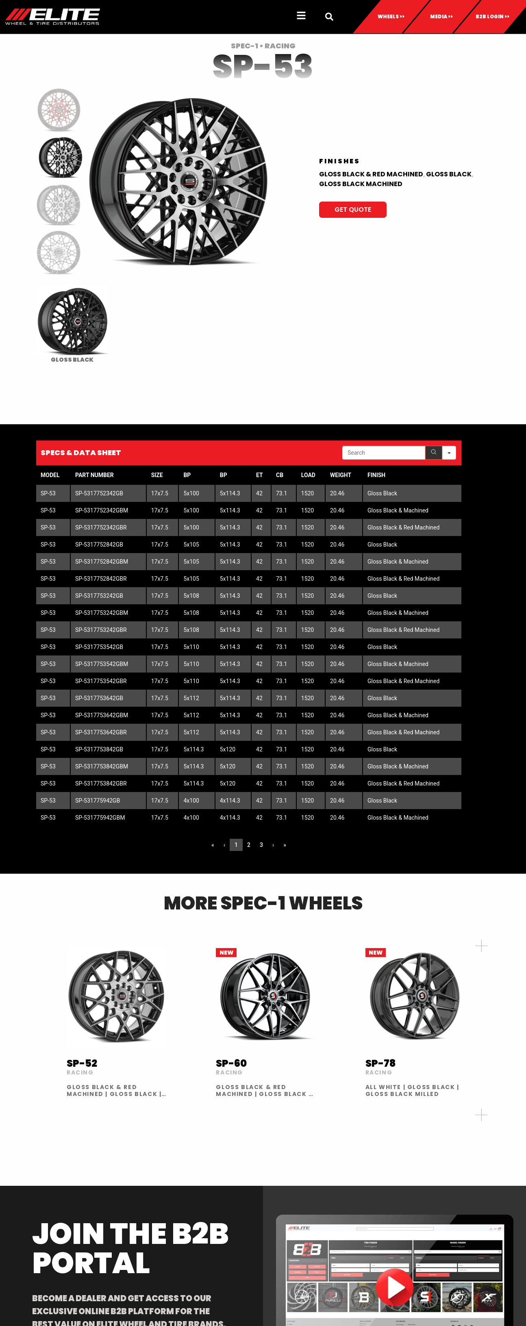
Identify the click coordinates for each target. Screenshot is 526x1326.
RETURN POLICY (294, 1217)
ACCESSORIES (39, 1227)
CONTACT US (460, 1198)
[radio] (72, 324)
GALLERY (368, 1208)
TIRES (27, 1208)
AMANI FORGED (125, 1198)
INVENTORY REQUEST (301, 1208)
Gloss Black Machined (360, 184)
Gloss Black (449, 174)
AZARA (113, 1208)
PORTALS (285, 1227)
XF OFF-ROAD (123, 1217)
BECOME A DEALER (213, 1208)
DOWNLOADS (291, 1198)
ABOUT (366, 1198)
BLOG (449, 1208)
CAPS (27, 1217)
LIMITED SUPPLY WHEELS (305, 1256)
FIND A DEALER (208, 1198)
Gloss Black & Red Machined (371, 174)
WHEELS (30, 1198)
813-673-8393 (486, 1138)
